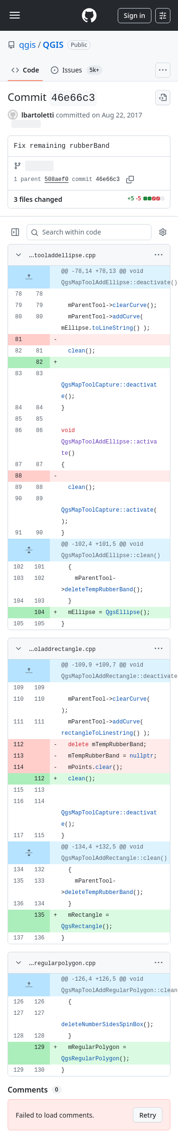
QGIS (53, 44)
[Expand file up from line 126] (29, 985)
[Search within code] (84, 232)
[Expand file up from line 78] (29, 277)
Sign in (134, 15)
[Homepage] (89, 15)
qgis (27, 44)
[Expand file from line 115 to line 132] (29, 852)
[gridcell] (89, 277)
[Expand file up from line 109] (29, 670)
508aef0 (56, 179)
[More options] (158, 254)
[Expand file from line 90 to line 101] (29, 550)
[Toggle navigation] (15, 15)
